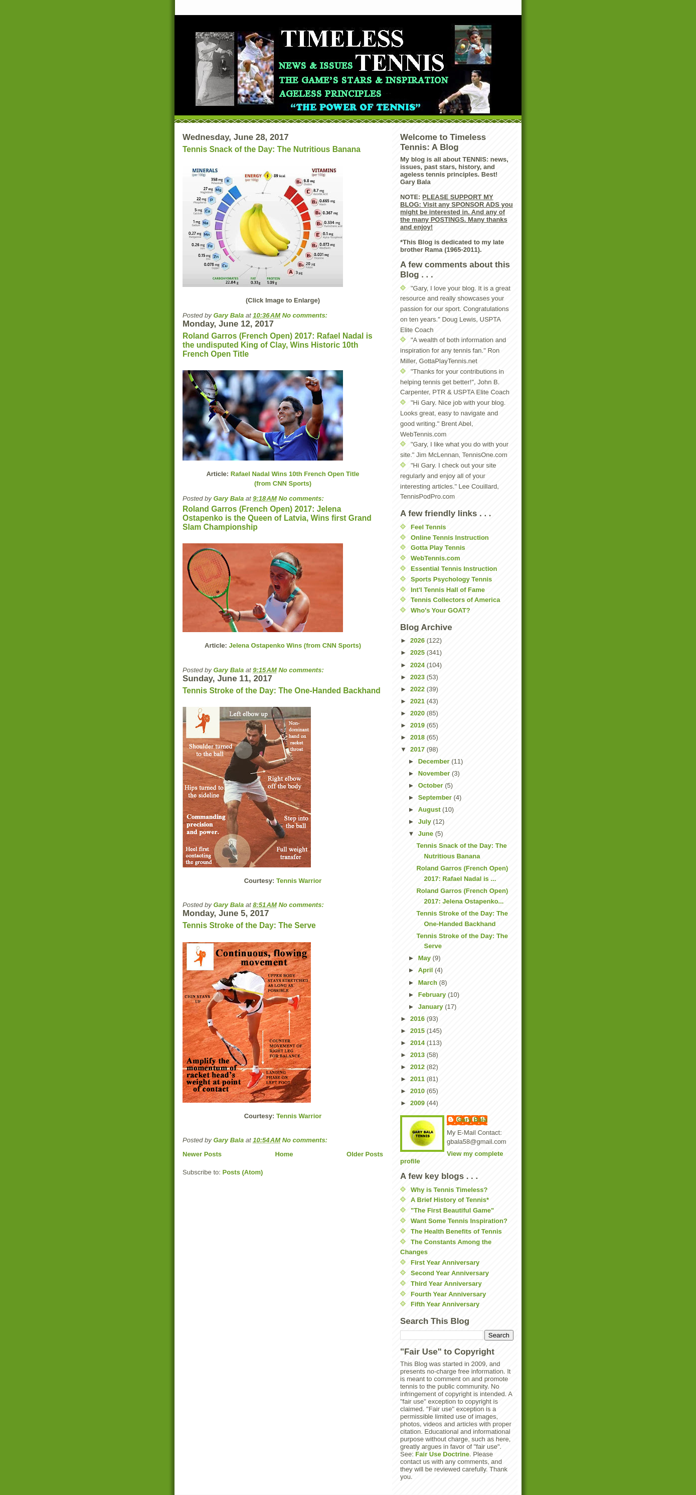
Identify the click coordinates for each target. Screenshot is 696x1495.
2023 (418, 677)
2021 (418, 701)
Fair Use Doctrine (442, 1454)
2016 (418, 1018)
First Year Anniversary (445, 1262)
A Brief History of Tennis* (450, 1200)
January (431, 1006)
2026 (418, 640)
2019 (418, 725)
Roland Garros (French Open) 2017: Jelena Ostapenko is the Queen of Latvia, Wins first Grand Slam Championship (277, 518)
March (428, 982)
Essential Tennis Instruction (454, 568)
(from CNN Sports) (282, 483)
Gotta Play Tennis (438, 547)
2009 (418, 1103)
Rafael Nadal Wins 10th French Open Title (295, 474)
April (426, 970)
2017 (418, 749)
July (425, 821)
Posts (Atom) (243, 1172)
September (436, 797)
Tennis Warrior (298, 880)
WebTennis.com (435, 558)
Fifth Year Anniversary (445, 1304)
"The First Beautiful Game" (452, 1210)
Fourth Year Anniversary (448, 1294)
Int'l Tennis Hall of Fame (448, 589)
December (434, 761)
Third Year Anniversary (446, 1283)
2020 (418, 713)
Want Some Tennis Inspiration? (459, 1221)
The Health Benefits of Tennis (456, 1231)
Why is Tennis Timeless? (449, 1189)
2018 (418, 737)
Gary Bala (472, 1119)
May (425, 958)
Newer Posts (202, 1154)
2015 (418, 1030)
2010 (418, 1091)
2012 (418, 1067)
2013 (418, 1055)
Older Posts (364, 1154)
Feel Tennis (428, 527)
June (426, 833)
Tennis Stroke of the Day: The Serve (249, 925)
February (433, 994)
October (431, 785)
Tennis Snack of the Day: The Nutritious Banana (272, 149)
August (430, 809)
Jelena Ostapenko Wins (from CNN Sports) (295, 645)
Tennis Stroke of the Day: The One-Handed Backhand (282, 690)
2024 (418, 665)
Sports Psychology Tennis (451, 579)
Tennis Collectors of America (455, 600)
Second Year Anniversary (450, 1273)
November (435, 773)
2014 (418, 1042)
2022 (418, 689)
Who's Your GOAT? (440, 610)
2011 (418, 1079)
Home (284, 1154)
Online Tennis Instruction (450, 537)
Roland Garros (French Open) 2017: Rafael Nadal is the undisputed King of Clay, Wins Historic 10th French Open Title (278, 345)
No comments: (305, 315)
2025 (418, 652)
